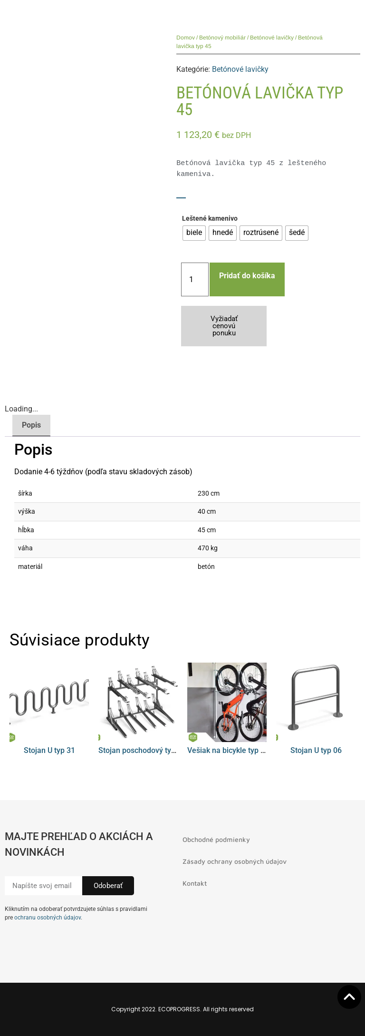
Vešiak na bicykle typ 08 (228, 750)
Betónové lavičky (272, 37)
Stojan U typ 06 (316, 750)
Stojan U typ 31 (49, 750)
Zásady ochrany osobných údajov (234, 861)
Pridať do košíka (247, 275)
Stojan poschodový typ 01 (142, 750)
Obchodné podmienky (216, 839)
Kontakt (194, 883)
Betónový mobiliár (222, 37)
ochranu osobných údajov (47, 917)
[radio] (194, 233)
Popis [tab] (31, 425)
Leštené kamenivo (210, 218)
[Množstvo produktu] (195, 279)
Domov (185, 37)
